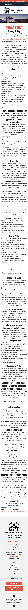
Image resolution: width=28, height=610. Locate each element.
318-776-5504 (14, 573)
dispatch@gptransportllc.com (14, 552)
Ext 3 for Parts (14, 567)
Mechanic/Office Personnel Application (14, 588)
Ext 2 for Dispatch (14, 565)
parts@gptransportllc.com (14, 554)
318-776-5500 (8, 4)
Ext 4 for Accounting (14, 569)
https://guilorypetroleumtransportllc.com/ (14, 39)
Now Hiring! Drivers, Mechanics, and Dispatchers (14, 1)
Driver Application (14, 583)
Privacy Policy (14, 600)
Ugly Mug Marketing (17, 602)
